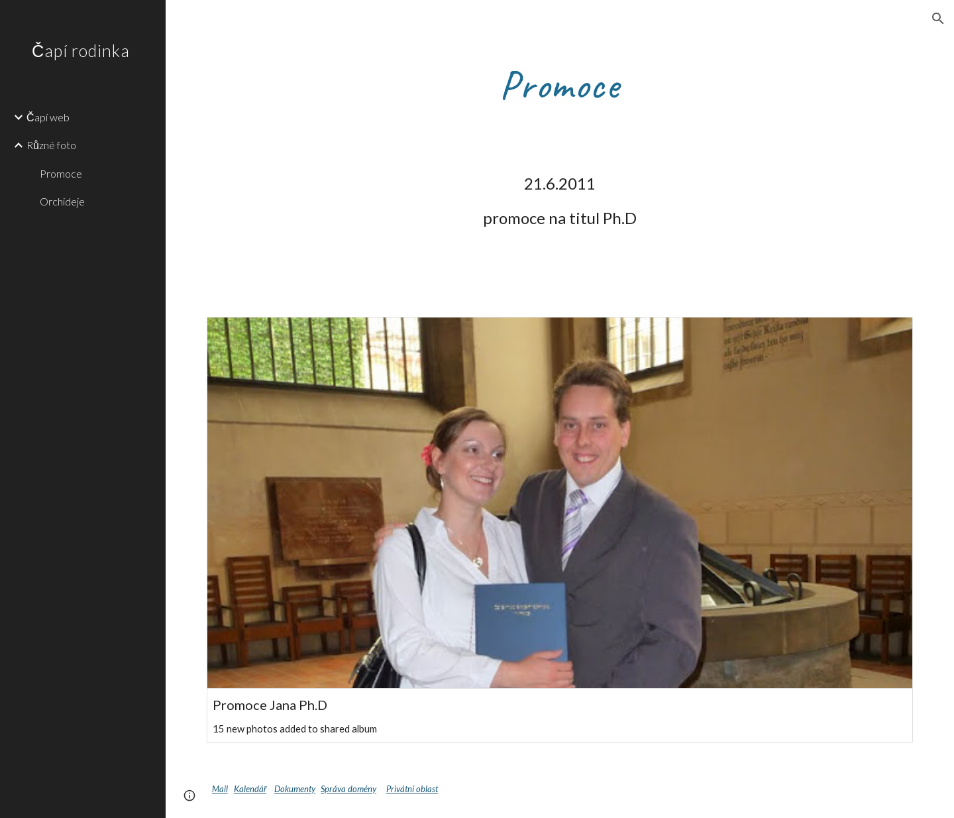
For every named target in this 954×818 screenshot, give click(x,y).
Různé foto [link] (51, 145)
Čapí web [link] (48, 117)
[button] (938, 18)
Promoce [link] (61, 173)
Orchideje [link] (62, 201)
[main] (559, 84)
